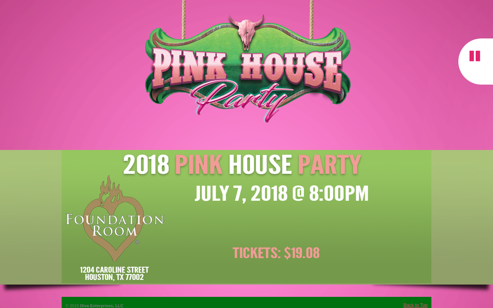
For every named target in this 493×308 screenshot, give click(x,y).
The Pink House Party (246, 63)
